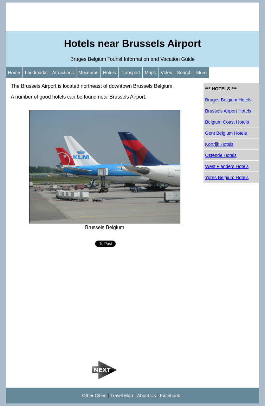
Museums (88, 72)
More (201, 72)
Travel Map (121, 395)
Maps (150, 72)
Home (14, 72)
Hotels (109, 72)
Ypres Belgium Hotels (227, 177)
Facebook (170, 395)
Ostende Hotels (220, 155)
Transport (130, 72)
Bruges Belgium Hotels (228, 99)
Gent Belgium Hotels (226, 133)
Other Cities (94, 395)
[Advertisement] (132, 17)
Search (184, 72)
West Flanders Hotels (227, 166)
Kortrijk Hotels (219, 144)
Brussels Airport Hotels (228, 110)
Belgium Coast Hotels (227, 122)
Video (166, 72)
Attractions (63, 72)
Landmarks (36, 72)
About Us (146, 395)
